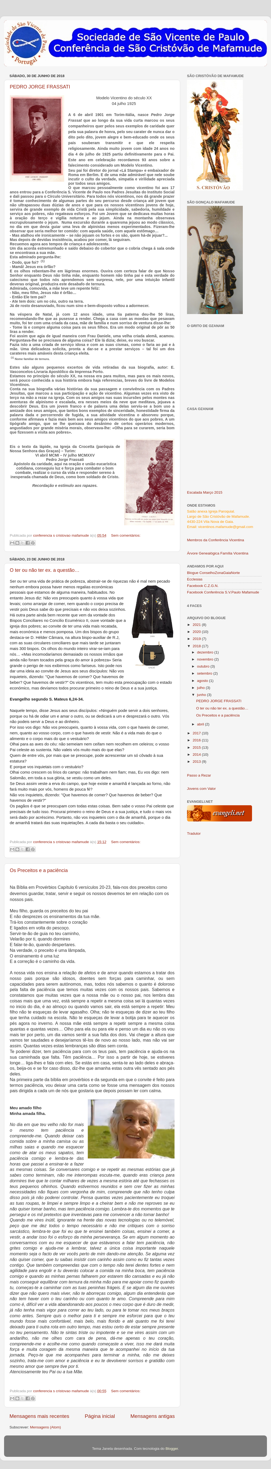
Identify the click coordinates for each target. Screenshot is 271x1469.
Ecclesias (194, 579)
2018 (197, 646)
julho (201, 688)
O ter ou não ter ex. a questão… (44, 570)
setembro (205, 673)
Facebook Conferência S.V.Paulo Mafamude (223, 592)
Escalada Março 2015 (204, 492)
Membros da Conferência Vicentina (215, 540)
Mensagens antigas (152, 1416)
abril (201, 724)
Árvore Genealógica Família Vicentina (217, 553)
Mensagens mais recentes (39, 1416)
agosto (203, 681)
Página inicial (100, 1416)
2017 (197, 733)
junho (202, 695)
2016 (197, 740)
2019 (197, 639)
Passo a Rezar (199, 775)
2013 (197, 762)
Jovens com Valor (201, 789)
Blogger (172, 1449)
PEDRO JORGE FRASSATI (40, 87)
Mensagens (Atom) (45, 1427)
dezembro (205, 652)
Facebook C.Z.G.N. (202, 586)
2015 (197, 747)
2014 (197, 754)
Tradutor (194, 833)
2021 (197, 625)
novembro (205, 659)
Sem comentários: (126, 535)
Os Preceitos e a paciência (39, 870)
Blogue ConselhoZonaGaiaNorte (213, 573)
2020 (197, 632)
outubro (204, 666)
